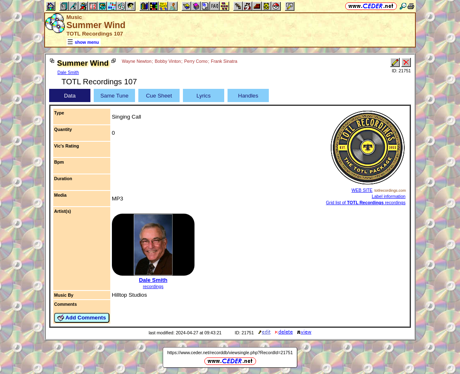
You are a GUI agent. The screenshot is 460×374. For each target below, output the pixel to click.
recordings (153, 286)
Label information (388, 196)
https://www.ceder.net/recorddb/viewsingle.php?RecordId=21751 (230, 352)
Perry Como (196, 61)
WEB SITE (361, 190)
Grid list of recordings (365, 202)
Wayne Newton (137, 61)
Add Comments (81, 317)
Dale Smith (68, 72)
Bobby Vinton (168, 61)
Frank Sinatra (224, 61)
